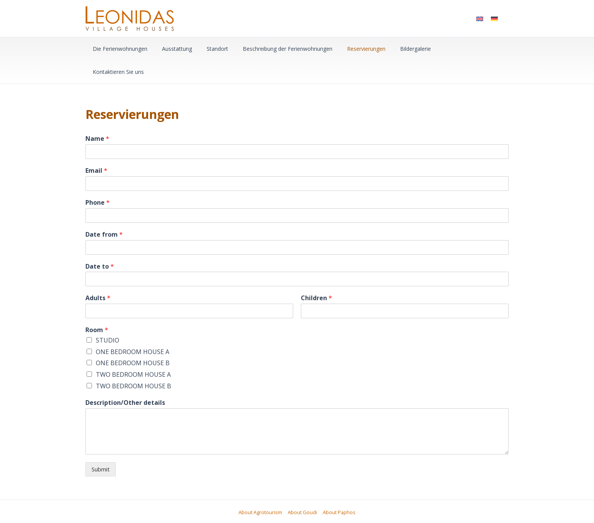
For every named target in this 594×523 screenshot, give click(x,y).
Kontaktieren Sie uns (446, 48)
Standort (208, 48)
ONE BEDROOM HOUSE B (133, 340)
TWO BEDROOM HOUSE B (133, 363)
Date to (99, 243)
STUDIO (107, 317)
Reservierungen (349, 48)
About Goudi (302, 489)
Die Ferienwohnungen (118, 48)
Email (96, 148)
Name (97, 116)
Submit (101, 446)
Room (96, 307)
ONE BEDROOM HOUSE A (132, 328)
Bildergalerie (394, 48)
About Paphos (338, 489)
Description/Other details (125, 380)
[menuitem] (479, 18)
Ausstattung (171, 48)
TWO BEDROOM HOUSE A (133, 351)
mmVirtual (395, 502)
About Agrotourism (261, 489)
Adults (97, 275)
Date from (104, 211)
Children (316, 275)
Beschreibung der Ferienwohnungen (274, 48)
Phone (97, 179)
